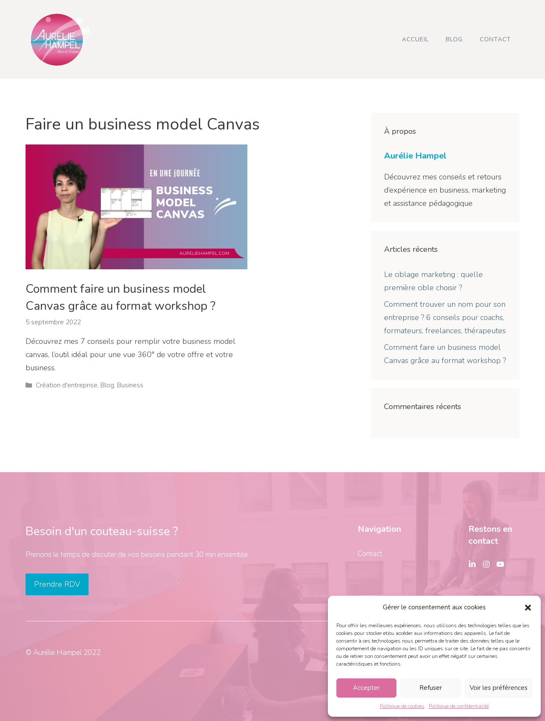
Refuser (430, 688)
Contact (495, 39)
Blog (454, 39)
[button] (528, 607)
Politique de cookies (402, 706)
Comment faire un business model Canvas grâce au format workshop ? (120, 297)
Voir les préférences (499, 688)
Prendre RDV (57, 584)
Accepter (366, 688)
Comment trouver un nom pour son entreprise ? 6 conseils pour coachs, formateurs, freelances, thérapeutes (445, 317)
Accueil (415, 39)
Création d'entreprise (67, 385)
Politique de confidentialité (459, 706)
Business (130, 385)
